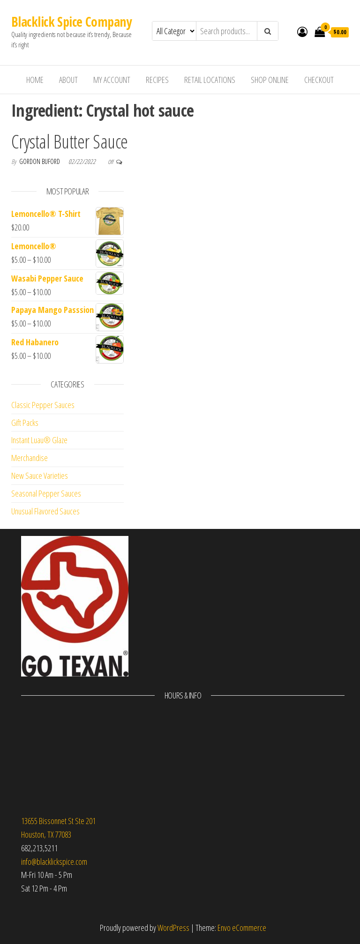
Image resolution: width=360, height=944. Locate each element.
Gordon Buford (40, 161)
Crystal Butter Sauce (69, 141)
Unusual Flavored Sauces (45, 511)
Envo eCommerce (242, 927)
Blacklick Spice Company (71, 21)
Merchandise (29, 457)
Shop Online (270, 79)
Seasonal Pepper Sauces (46, 493)
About (68, 79)
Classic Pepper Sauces (43, 404)
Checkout (319, 79)
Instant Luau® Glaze (39, 440)
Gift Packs (24, 422)
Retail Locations (209, 79)
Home (35, 79)
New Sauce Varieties (39, 475)
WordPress (173, 927)
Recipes (157, 79)
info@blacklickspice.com (54, 861)
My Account (111, 79)
